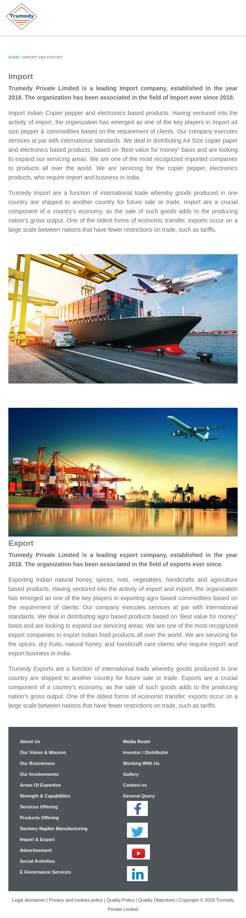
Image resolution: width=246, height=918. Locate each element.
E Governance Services (45, 872)
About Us (30, 741)
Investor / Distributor (145, 752)
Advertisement (35, 850)
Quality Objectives (156, 900)
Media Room (136, 741)
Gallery (130, 774)
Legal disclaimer (28, 900)
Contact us (135, 785)
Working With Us (141, 763)
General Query (139, 795)
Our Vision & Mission (43, 752)
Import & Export (37, 839)
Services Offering (39, 806)
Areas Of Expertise (40, 785)
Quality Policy (120, 900)
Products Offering (39, 817)
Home (14, 57)
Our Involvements (39, 774)
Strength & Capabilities (45, 795)
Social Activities (37, 861)
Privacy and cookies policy (76, 900)
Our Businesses (37, 763)
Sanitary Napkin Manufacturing (53, 828)
